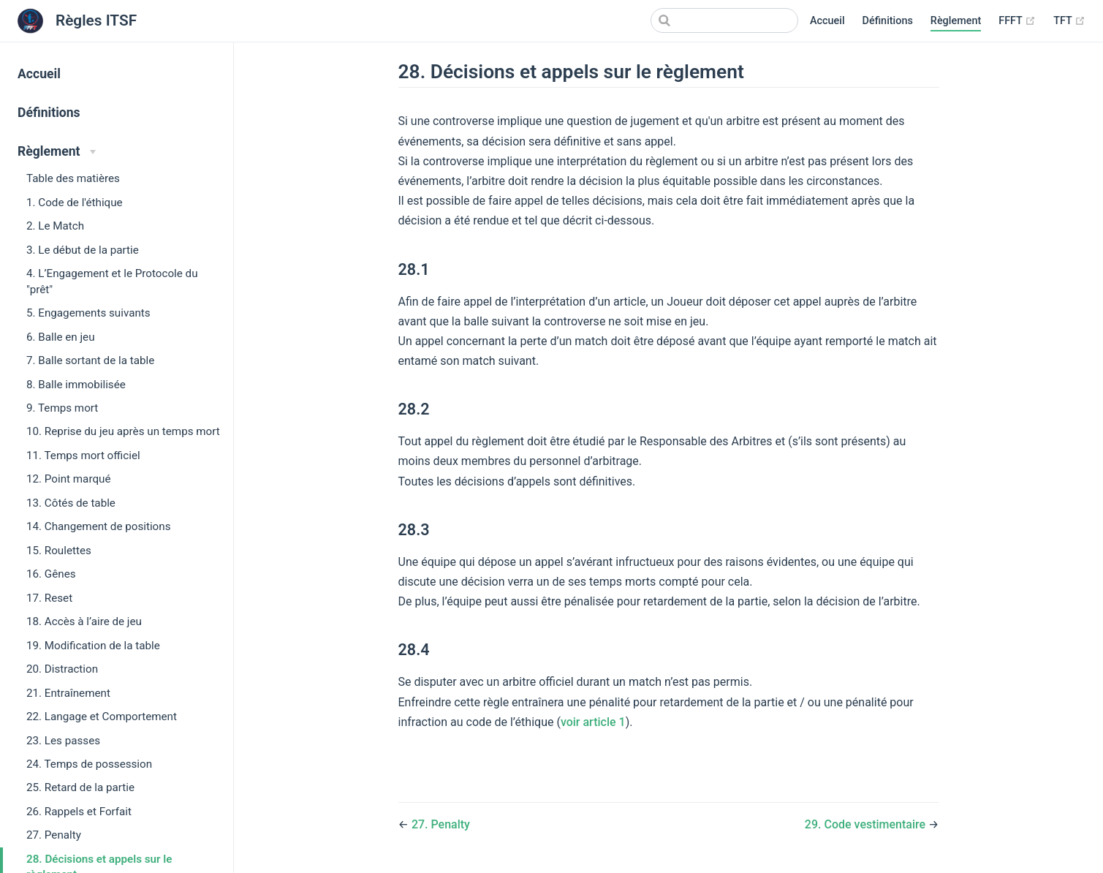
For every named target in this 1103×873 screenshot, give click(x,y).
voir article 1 (593, 722)
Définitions (888, 21)
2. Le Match (55, 226)
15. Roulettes (58, 550)
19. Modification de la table (93, 645)
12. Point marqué (68, 478)
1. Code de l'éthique (74, 202)
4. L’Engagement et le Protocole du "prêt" (112, 281)
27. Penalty (53, 835)
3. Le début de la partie (82, 250)
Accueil (827, 21)
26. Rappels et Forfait (79, 811)
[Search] (724, 20)
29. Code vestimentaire (866, 824)
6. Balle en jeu (60, 337)
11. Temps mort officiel (83, 455)
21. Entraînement (68, 693)
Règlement (955, 21)
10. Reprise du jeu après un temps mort (123, 431)
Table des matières (73, 178)
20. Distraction (62, 669)
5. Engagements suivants (88, 313)
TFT (1069, 21)
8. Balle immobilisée (76, 384)
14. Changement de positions (98, 526)
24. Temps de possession (89, 764)
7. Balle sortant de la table (90, 360)
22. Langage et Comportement (101, 716)
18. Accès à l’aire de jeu (84, 621)
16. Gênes (51, 574)
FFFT (1017, 21)
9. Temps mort (62, 408)
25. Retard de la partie (80, 787)
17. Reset (49, 598)
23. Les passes (63, 740)
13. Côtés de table (70, 503)
